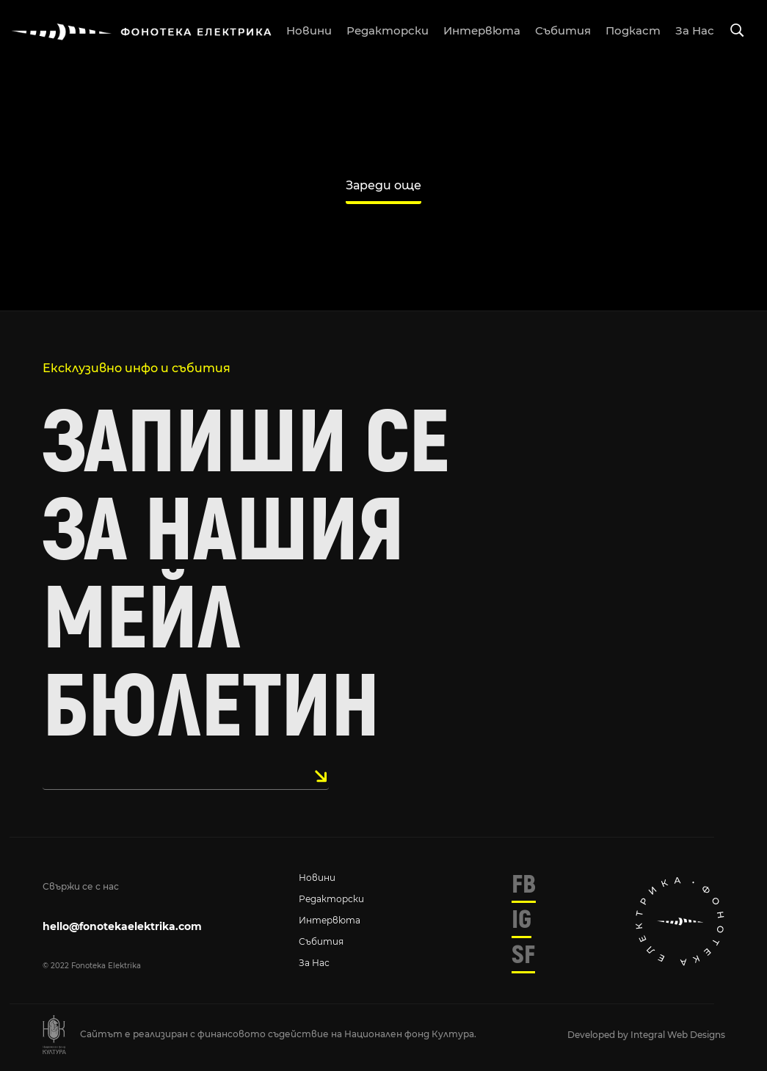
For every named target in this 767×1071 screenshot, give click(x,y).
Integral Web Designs (677, 1034)
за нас (694, 30)
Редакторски (331, 898)
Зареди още (383, 185)
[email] (186, 776)
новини (309, 30)
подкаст (633, 30)
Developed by (598, 1034)
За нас (314, 962)
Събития (321, 941)
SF (523, 955)
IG (521, 920)
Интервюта (329, 920)
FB (524, 884)
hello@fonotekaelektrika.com (122, 926)
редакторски (387, 30)
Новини (317, 877)
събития (563, 30)
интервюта (481, 30)
